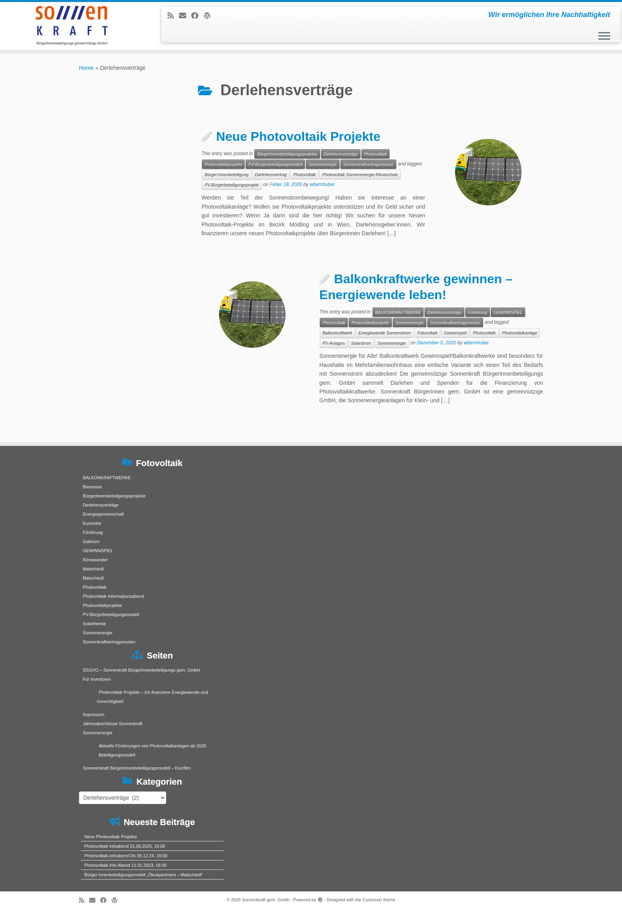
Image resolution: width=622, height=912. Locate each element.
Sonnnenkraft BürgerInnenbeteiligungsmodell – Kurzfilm (137, 768)
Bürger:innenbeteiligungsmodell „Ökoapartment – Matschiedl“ (143, 874)
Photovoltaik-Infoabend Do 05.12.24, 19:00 (125, 855)
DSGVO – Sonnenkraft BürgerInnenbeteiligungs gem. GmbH (141, 670)
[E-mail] (185, 16)
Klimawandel (95, 559)
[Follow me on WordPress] (209, 16)
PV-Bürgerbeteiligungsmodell (275, 164)
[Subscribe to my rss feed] (173, 16)
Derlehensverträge (341, 154)
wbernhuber (322, 185)
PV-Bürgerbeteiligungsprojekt (232, 184)
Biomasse (92, 486)
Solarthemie (94, 623)
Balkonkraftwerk (337, 332)
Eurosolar (92, 523)
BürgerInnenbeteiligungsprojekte (287, 154)
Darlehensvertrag (271, 174)
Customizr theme (379, 899)
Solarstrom (361, 343)
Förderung (477, 312)
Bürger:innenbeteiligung (227, 174)
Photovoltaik (375, 154)
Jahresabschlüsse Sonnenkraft (112, 723)
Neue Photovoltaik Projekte (298, 136)
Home (86, 68)
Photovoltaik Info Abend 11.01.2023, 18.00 (125, 865)
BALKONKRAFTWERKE (398, 312)
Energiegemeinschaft (103, 514)
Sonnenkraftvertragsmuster (368, 164)
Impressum (93, 714)
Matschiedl (93, 568)
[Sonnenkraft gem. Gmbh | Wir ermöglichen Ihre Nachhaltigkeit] (72, 26)
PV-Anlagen (334, 343)
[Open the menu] (604, 36)
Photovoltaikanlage (520, 332)
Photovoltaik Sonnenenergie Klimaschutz (360, 174)
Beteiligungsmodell (117, 755)
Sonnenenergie (323, 164)
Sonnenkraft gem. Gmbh (266, 899)
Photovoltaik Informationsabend (113, 596)
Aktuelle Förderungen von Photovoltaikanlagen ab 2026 (152, 745)
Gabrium (91, 541)
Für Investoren (97, 679)
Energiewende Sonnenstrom (385, 332)
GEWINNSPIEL (507, 312)
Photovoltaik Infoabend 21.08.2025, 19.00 (124, 846)
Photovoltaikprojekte (223, 164)
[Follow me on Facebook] (197, 16)
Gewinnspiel (455, 332)
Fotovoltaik (427, 332)
